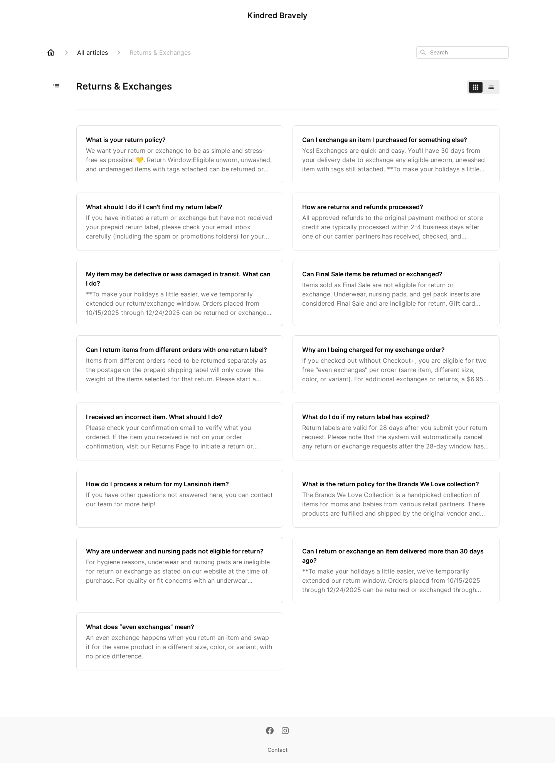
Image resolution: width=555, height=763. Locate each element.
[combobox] (462, 52)
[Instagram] (285, 731)
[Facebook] (269, 731)
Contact (277, 749)
